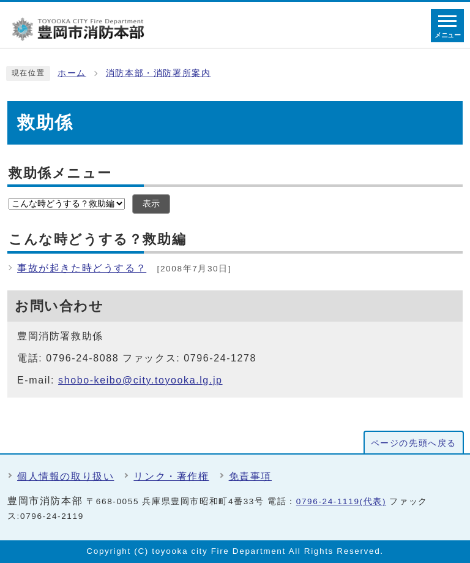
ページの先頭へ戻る (414, 443)
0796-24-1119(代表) (341, 501)
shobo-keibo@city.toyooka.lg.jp (140, 380)
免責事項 (250, 476)
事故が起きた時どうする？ (81, 268)
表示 (151, 203)
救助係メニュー (60, 173)
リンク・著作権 (171, 476)
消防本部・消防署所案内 (158, 73)
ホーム (72, 73)
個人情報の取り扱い (65, 476)
